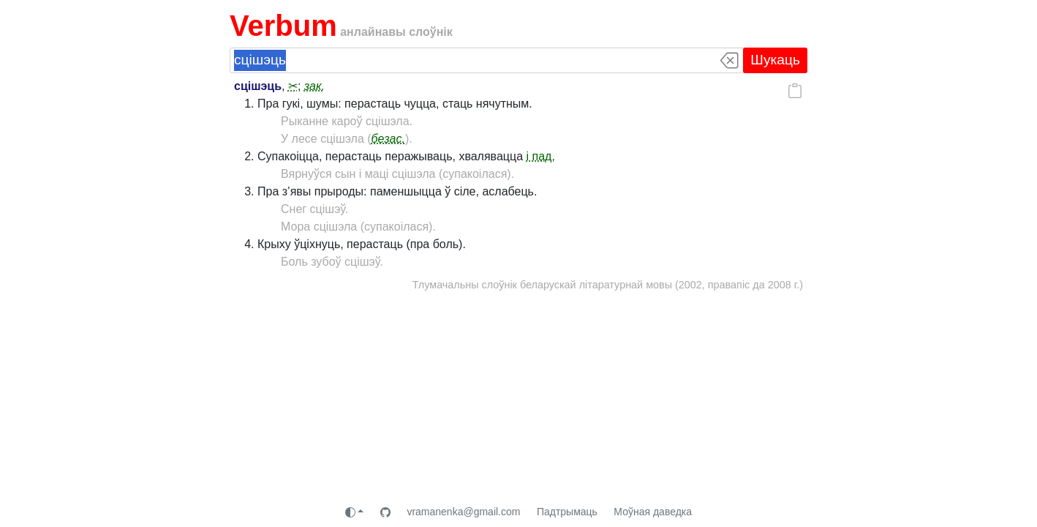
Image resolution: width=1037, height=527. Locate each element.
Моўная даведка (653, 511)
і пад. (541, 156)
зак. (314, 86)
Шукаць (775, 59)
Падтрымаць (567, 511)
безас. (388, 138)
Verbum (283, 26)
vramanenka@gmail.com (463, 511)
